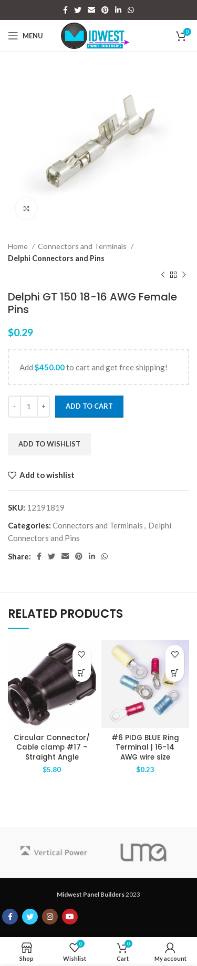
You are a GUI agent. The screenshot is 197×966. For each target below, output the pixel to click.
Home (18, 246)
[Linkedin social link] (118, 10)
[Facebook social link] (65, 10)
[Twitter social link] (78, 10)
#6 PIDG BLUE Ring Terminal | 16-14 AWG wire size (145, 748)
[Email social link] (91, 10)
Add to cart (89, 406)
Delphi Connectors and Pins (56, 258)
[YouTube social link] (70, 917)
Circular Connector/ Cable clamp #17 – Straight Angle (52, 748)
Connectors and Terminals (83, 246)
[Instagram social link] (50, 917)
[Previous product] (163, 274)
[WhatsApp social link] (131, 10)
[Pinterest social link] (105, 10)
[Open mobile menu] (25, 35)
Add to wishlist (49, 444)
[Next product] (184, 274)
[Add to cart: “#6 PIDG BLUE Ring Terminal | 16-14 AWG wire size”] (174, 672)
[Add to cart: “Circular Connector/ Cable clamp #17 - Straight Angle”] (81, 672)
